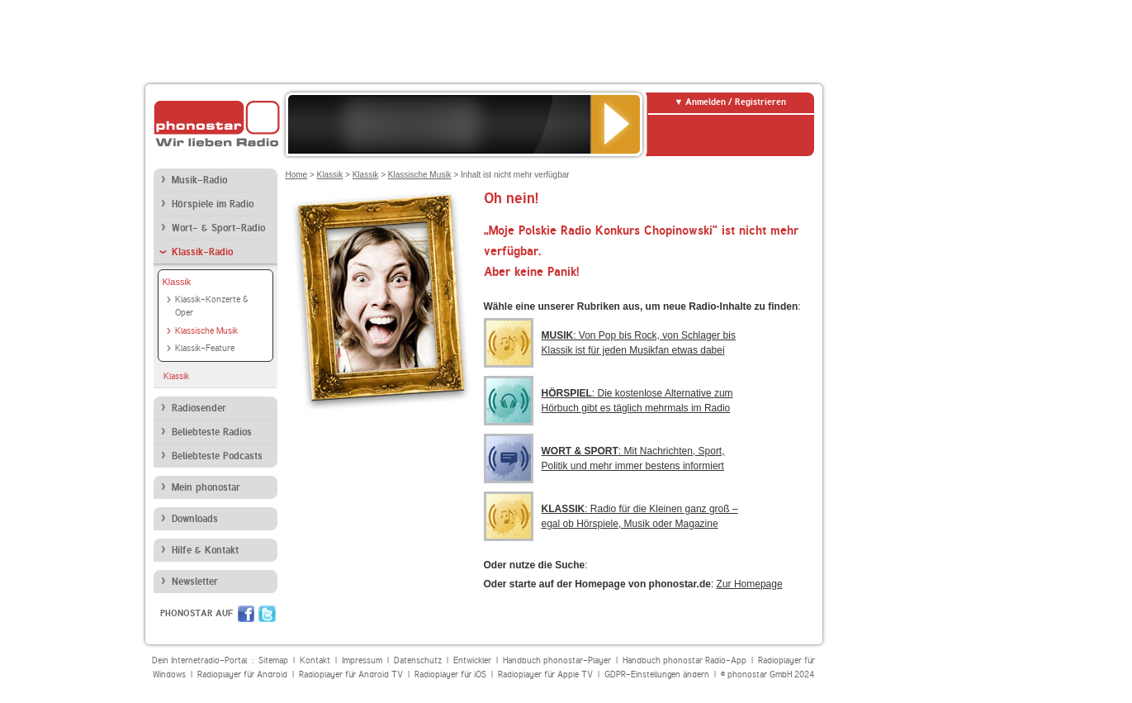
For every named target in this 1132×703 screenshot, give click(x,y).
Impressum (362, 660)
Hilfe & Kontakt (205, 550)
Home (297, 174)
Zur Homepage (750, 584)
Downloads (195, 519)
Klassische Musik (206, 330)
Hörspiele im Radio (212, 204)
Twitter (267, 614)
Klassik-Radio (202, 252)
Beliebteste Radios (212, 432)
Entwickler (472, 660)
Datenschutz (418, 660)
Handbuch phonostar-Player (557, 660)
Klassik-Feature (204, 348)
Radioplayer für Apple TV (545, 674)
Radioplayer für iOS (450, 674)
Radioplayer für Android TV (351, 674)
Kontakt (315, 660)
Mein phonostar (206, 487)
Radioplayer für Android (242, 674)
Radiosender (199, 408)
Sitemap (273, 660)
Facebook (246, 614)
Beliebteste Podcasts (217, 456)
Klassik (177, 282)
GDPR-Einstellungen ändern (656, 674)
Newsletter (195, 581)
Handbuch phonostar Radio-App (684, 660)
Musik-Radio (199, 180)
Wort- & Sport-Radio (218, 228)
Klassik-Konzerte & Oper (212, 306)
